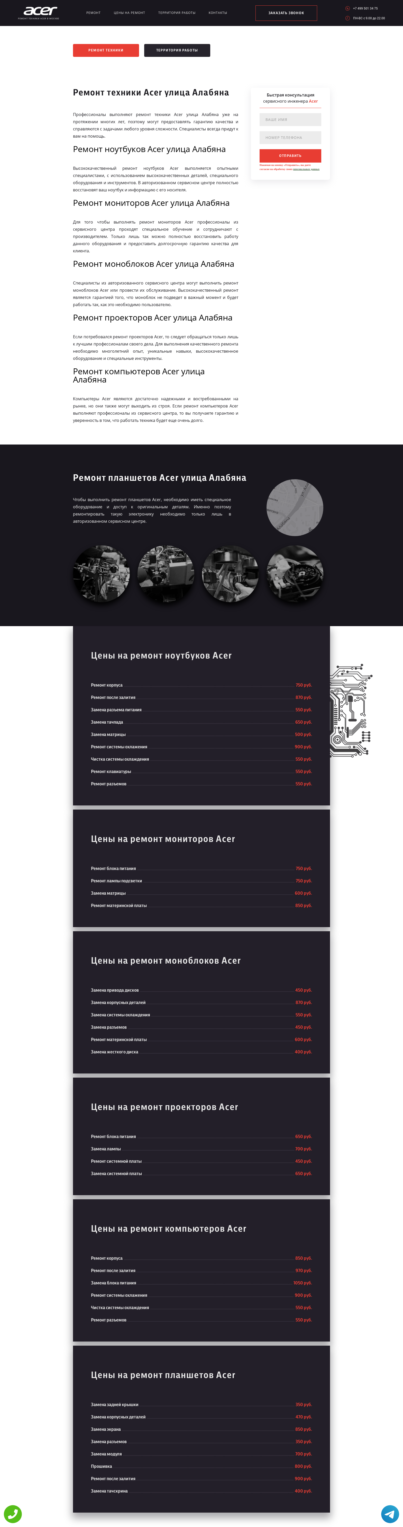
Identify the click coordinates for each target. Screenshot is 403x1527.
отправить (290, 156)
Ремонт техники (105, 50)
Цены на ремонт (129, 13)
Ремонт (93, 13)
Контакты (218, 13)
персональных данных (306, 169)
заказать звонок (286, 13)
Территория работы (177, 13)
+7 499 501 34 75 (365, 8)
